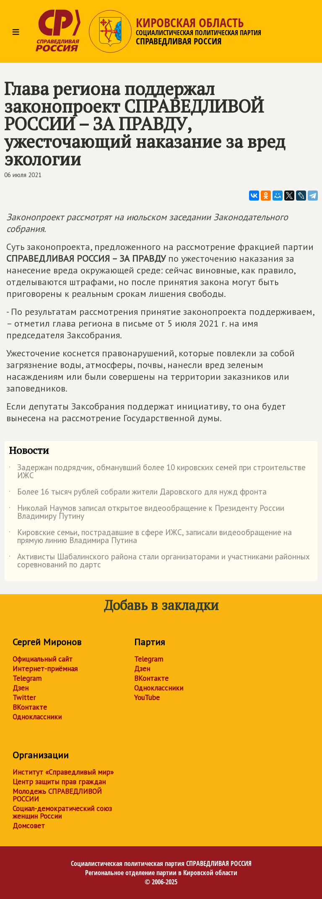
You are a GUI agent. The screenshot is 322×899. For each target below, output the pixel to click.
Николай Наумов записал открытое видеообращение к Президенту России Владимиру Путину (146, 512)
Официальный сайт (43, 659)
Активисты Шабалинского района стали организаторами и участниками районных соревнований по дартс (159, 561)
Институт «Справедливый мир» (63, 772)
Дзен (21, 688)
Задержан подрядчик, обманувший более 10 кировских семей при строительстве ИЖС (157, 472)
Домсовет (29, 825)
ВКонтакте (30, 707)
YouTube (147, 697)
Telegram (27, 678)
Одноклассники (37, 717)
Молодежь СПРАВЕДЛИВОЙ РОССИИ (57, 795)
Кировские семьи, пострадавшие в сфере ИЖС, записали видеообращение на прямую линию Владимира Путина (150, 536)
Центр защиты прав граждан (59, 782)
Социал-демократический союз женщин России (62, 812)
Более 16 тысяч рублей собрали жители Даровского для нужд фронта (138, 493)
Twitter (24, 697)
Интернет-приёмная (45, 668)
